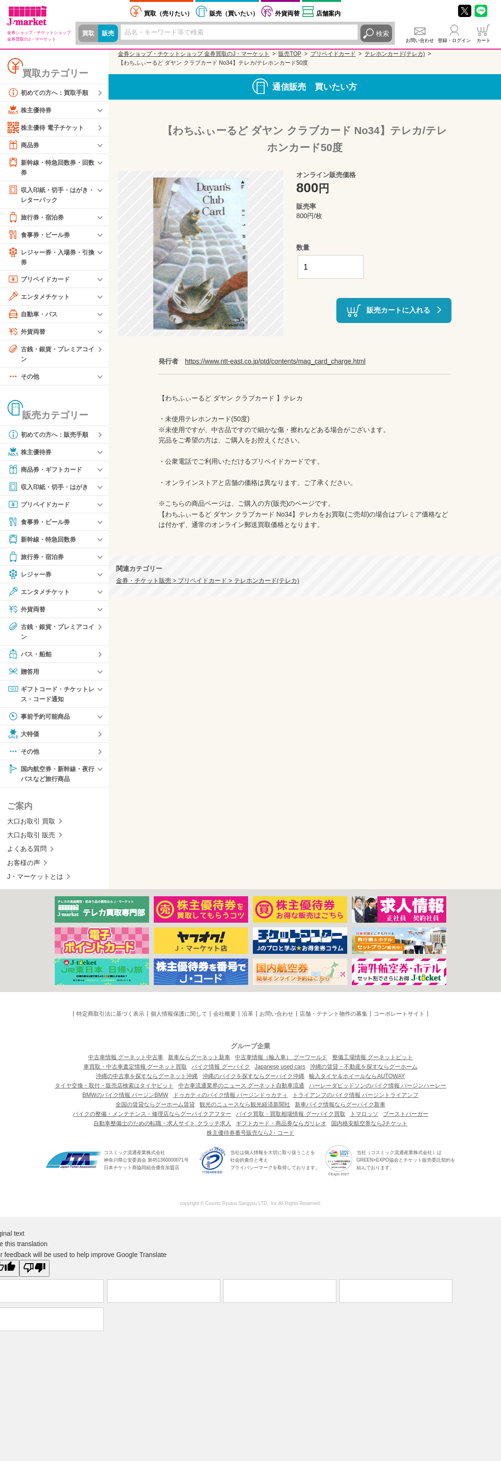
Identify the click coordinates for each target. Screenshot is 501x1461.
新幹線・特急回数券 (44, 542)
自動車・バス (34, 316)
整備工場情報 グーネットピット (372, 1062)
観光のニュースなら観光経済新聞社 (245, 1109)
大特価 (24, 738)
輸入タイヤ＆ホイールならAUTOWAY (357, 1081)
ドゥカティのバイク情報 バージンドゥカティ (230, 1100)
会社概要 (224, 1019)
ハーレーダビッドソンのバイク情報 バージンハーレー (377, 1090)
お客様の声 (23, 868)
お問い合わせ (420, 40)
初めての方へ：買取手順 (50, 92)
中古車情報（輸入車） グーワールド (281, 1062)
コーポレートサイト (399, 1019)
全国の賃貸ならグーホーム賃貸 (155, 1109)
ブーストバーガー (405, 1119)
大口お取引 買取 (31, 826)
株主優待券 (31, 110)
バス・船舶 (31, 657)
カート (483, 40)
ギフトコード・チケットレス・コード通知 (50, 697)
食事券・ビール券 (41, 236)
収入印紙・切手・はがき (50, 490)
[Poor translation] (34, 1273)
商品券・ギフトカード (47, 472)
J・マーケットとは (35, 881)
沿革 (247, 1019)
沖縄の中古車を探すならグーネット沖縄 (147, 1081)
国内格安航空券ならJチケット (369, 1128)
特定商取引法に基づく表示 (110, 1019)
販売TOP (289, 54)
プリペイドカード (41, 281)
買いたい (234, 13)
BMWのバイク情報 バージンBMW (125, 1100)
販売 (109, 33)
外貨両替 (287, 13)
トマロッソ (364, 1119)
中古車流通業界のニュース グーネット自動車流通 (241, 1090)
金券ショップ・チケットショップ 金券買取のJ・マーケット (193, 54)
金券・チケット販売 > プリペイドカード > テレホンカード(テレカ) (207, 581)
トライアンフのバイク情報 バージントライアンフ (355, 1100)
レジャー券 (31, 577)
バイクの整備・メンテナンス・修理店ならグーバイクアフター (152, 1119)
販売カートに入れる (398, 310)
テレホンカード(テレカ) (395, 54)
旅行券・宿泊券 (37, 218)
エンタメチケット (41, 299)
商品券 (24, 145)
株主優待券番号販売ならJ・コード (250, 1138)
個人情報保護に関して (178, 1019)
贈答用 (24, 675)
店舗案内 (328, 13)
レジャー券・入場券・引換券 (50, 258)
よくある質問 (27, 854)
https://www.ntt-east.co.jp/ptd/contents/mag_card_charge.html (275, 361)
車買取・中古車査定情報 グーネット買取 (135, 1072)
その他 (24, 379)
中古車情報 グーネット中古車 (125, 1062)
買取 (88, 33)
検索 (382, 33)
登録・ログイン (454, 40)
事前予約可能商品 (41, 720)
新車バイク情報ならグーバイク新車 (340, 1109)
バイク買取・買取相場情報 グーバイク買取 (290, 1119)
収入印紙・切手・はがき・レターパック (47, 195)
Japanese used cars (280, 1072)
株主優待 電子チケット (48, 127)
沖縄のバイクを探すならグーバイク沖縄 (253, 1081)
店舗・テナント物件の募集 (333, 1019)
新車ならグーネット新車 (199, 1062)
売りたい (168, 13)
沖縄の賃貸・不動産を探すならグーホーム (364, 1072)
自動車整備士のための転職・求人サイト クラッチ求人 (162, 1128)
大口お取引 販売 (31, 840)
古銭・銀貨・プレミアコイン (50, 356)
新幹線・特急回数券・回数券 (50, 167)
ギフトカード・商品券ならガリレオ (281, 1128)
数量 (302, 247)
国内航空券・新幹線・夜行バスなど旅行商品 (50, 777)
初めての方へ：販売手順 (50, 437)
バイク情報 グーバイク (221, 1072)
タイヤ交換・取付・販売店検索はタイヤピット (114, 1090)
